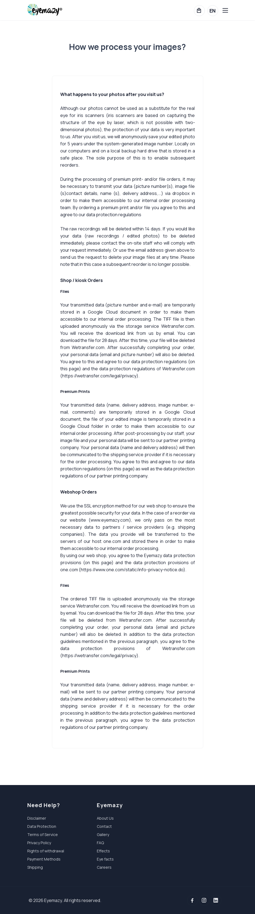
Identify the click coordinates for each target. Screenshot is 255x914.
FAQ (100, 842)
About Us (105, 818)
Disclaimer (36, 818)
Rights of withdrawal (45, 850)
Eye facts (105, 859)
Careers (104, 867)
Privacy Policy (39, 842)
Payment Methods (44, 859)
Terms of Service (42, 834)
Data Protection (41, 826)
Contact (104, 826)
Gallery (103, 834)
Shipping (35, 867)
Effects (103, 850)
